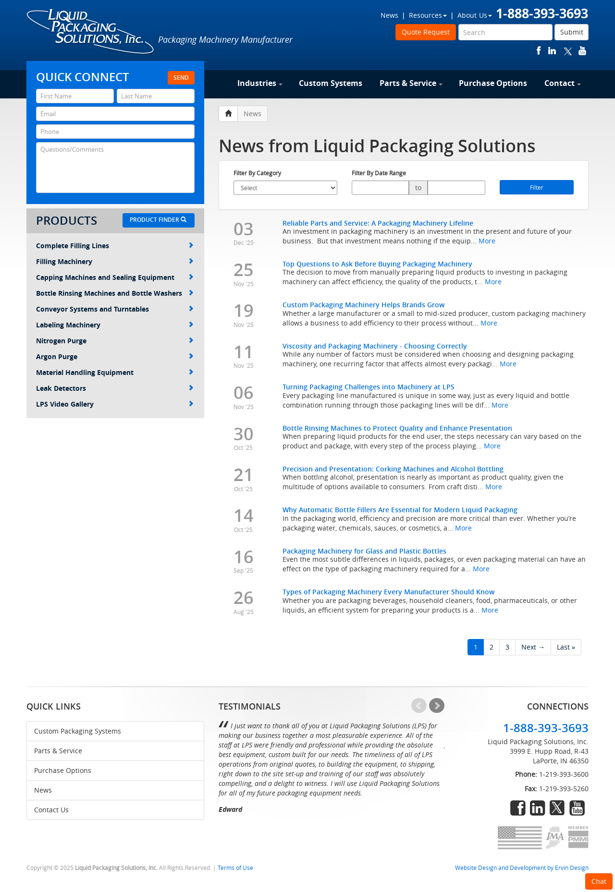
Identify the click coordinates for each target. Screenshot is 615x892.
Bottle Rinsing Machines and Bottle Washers (115, 293)
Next (436, 705)
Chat (598, 881)
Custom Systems (330, 83)
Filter (536, 187)
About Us (474, 15)
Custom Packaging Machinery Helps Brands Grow (363, 304)
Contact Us (51, 809)
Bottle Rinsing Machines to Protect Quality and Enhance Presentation (397, 428)
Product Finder (158, 220)
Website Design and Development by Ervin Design (522, 867)
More (487, 240)
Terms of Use (235, 867)
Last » (566, 646)
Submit (571, 31)
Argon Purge (115, 356)
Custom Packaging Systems (77, 730)
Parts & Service (411, 83)
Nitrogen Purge (115, 340)
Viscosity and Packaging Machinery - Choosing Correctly (375, 345)
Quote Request (426, 31)
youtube (582, 50)
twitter (568, 50)
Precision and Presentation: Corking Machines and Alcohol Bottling (393, 468)
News (389, 15)
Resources (428, 15)
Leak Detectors (115, 388)
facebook (539, 50)
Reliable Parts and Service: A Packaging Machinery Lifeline (378, 223)
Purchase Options (493, 83)
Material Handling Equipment (115, 372)
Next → (533, 646)
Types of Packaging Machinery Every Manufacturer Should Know (388, 591)
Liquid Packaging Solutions (91, 32)
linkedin (552, 50)
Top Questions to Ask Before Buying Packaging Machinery (377, 263)
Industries (260, 83)
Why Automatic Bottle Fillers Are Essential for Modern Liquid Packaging (400, 509)
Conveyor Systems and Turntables (115, 308)
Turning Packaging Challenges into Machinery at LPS (369, 386)
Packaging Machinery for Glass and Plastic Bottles (364, 550)
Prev (419, 705)
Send (181, 77)
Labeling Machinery (115, 324)
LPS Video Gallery (115, 404)
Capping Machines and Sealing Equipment (115, 277)
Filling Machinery (115, 261)
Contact (562, 83)
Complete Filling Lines (115, 245)
